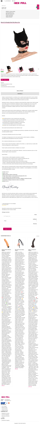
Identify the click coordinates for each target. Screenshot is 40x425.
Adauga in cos (5, 79)
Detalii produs (20, 90)
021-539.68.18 (7, 399)
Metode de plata (4, 407)
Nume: (35, 214)
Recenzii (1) (20, 93)
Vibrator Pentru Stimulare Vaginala (6, 250)
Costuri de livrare (5, 408)
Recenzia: (35, 223)
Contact (3, 417)
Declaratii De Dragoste (5, 420)
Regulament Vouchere (5, 413)
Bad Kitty (7, 181)
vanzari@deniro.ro (8, 400)
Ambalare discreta (5, 410)
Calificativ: (35, 219)
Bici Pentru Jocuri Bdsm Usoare (19, 250)
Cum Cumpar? (4, 406)
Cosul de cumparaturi (5, 414)
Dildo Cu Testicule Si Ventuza (32, 250)
